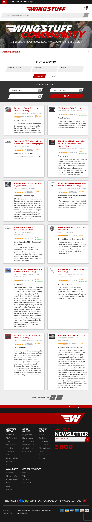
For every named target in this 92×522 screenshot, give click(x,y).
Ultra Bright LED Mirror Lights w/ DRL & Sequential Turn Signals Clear (71, 143)
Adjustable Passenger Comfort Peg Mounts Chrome (28, 184)
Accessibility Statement (10, 463)
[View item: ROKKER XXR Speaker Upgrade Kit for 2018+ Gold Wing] (8, 270)
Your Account (44, 445)
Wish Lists (10, 489)
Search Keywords (14, 67)
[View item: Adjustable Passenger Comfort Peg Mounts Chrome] (8, 184)
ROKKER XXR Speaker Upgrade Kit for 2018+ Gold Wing (28, 270)
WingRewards (27, 435)
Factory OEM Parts (27, 453)
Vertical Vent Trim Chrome (70, 108)
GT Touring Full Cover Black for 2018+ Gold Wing (28, 336)
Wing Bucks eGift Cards (45, 449)
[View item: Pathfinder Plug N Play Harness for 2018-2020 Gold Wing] (52, 184)
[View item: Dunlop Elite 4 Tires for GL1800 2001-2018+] (52, 228)
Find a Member (27, 438)
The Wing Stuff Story (11, 439)
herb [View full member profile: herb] (37, 280)
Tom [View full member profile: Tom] (37, 191)
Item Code (37, 67)
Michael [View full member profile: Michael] (38, 116)
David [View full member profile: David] (81, 191)
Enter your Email (62, 438)
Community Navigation (11, 52)
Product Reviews (28, 441)
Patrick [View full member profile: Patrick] (82, 113)
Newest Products (45, 455)
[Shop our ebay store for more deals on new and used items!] (46, 501)
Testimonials (27, 483)
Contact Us (10, 435)
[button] (57, 447)
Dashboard (10, 473)
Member (63, 67)
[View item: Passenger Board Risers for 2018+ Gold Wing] (8, 109)
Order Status (43, 441)
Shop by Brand (27, 448)
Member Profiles (12, 476)
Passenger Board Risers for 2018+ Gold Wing (26, 109)
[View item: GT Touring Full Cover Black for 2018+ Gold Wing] (8, 336)
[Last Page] (59, 397)
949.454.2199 (22, 513)
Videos (24, 476)
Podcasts (25, 479)
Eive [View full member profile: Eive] (81, 152)
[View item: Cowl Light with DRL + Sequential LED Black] (8, 228)
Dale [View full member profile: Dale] (81, 236)
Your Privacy (10, 448)
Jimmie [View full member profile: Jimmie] (37, 149)
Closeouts (42, 458)
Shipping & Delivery (10, 453)
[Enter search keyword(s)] (43, 15)
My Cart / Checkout (42, 436)
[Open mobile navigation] (4, 9)
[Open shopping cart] (87, 9)
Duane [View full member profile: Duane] (37, 343)
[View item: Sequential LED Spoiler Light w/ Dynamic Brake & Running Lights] (8, 142)
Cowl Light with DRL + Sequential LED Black (24, 228)
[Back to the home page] (46, 9)
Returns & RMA (12, 458)
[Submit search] (86, 15)
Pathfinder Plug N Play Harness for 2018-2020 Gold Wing (72, 184)
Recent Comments (10, 484)
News (24, 473)
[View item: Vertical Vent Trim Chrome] (52, 109)
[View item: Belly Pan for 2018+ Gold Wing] (52, 336)
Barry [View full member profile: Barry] (81, 280)
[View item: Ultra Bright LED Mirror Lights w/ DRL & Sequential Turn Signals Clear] (52, 142)
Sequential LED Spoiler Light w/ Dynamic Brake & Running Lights (28, 142)
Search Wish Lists (28, 445)
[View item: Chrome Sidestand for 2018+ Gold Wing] (52, 270)
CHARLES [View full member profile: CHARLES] (83, 344)
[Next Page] (52, 397)
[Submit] (87, 439)
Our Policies (10, 445)
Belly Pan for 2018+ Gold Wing (71, 335)
